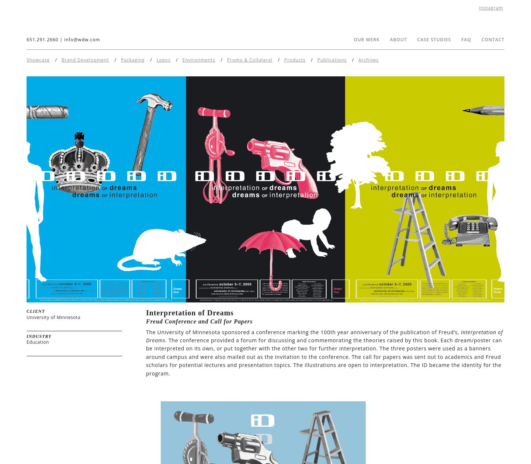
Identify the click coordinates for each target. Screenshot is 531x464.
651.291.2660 (42, 40)
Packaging (133, 60)
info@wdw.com (82, 40)
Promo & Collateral (250, 60)
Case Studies (434, 40)
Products (294, 60)
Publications (332, 60)
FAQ (466, 40)
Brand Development (85, 60)
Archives (368, 60)
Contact (493, 40)
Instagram (491, 8)
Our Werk (366, 40)
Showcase (38, 60)
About (398, 40)
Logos (164, 60)
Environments (199, 60)
